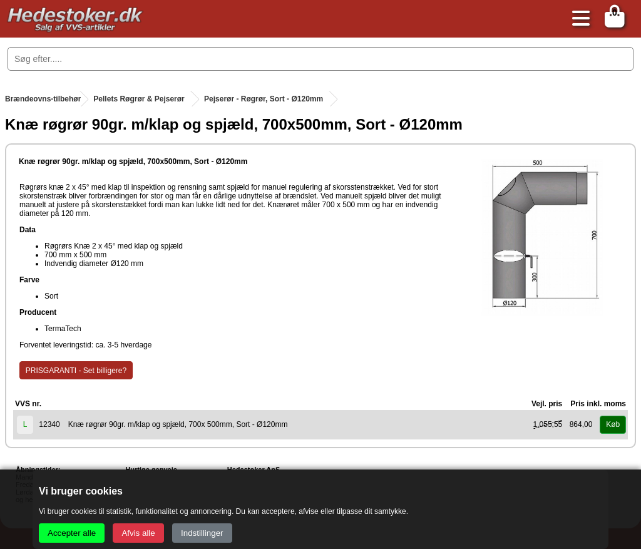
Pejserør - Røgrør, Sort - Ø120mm (263, 99)
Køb (613, 424)
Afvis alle (138, 533)
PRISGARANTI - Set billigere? (76, 370)
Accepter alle (72, 533)
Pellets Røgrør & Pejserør (138, 99)
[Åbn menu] (578, 19)
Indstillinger (202, 533)
